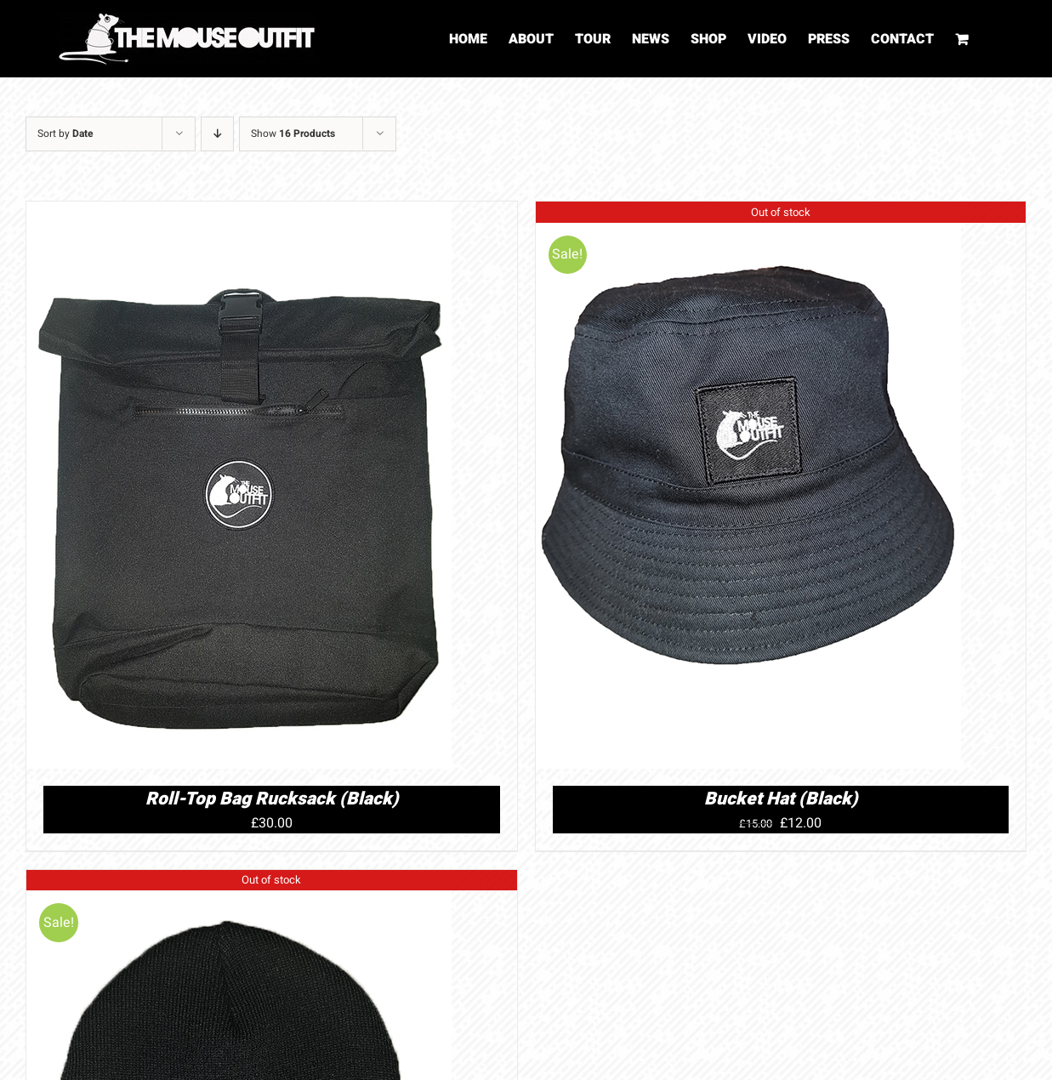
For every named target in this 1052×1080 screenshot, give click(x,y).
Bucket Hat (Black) (780, 799)
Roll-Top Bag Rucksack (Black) (271, 799)
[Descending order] (217, 134)
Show (293, 133)
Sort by (65, 133)
